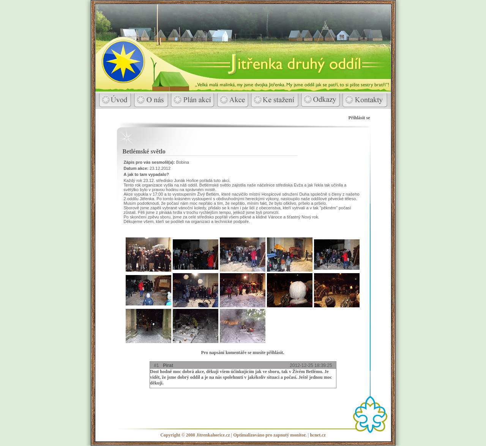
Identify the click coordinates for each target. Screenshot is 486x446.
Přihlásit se (359, 117)
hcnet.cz (318, 435)
